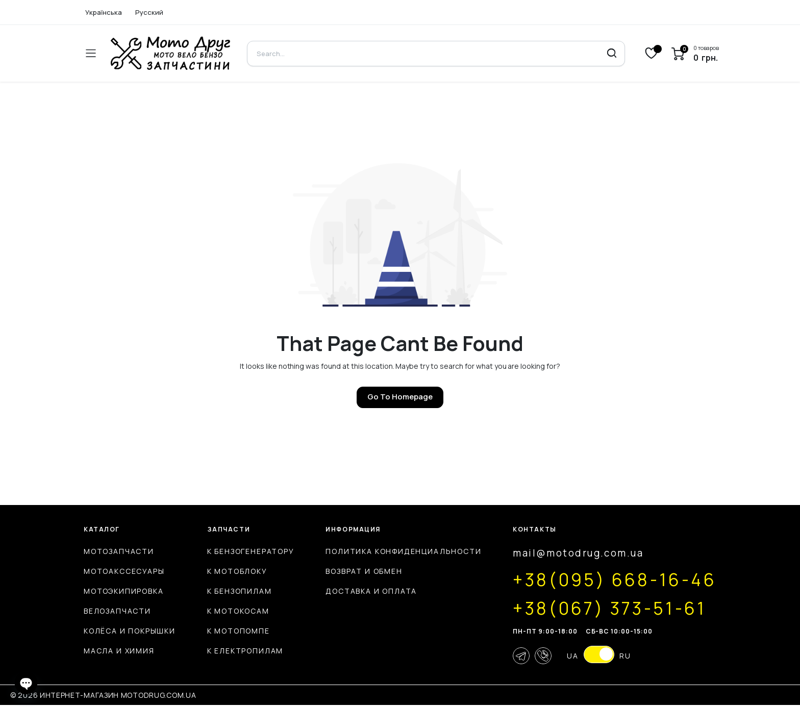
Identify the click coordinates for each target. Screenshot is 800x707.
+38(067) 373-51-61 (601, 608)
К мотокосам (233, 611)
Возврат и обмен (354, 571)
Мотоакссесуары (124, 571)
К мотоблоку (232, 571)
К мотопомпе (233, 631)
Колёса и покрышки (130, 631)
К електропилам (240, 650)
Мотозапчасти (119, 551)
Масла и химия (119, 650)
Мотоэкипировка (123, 591)
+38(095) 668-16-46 (607, 579)
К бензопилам (234, 591)
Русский (149, 12)
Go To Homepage (400, 396)
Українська (103, 12)
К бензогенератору (245, 551)
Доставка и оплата (361, 591)
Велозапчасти (117, 611)
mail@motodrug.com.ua (568, 553)
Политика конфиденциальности (393, 551)
